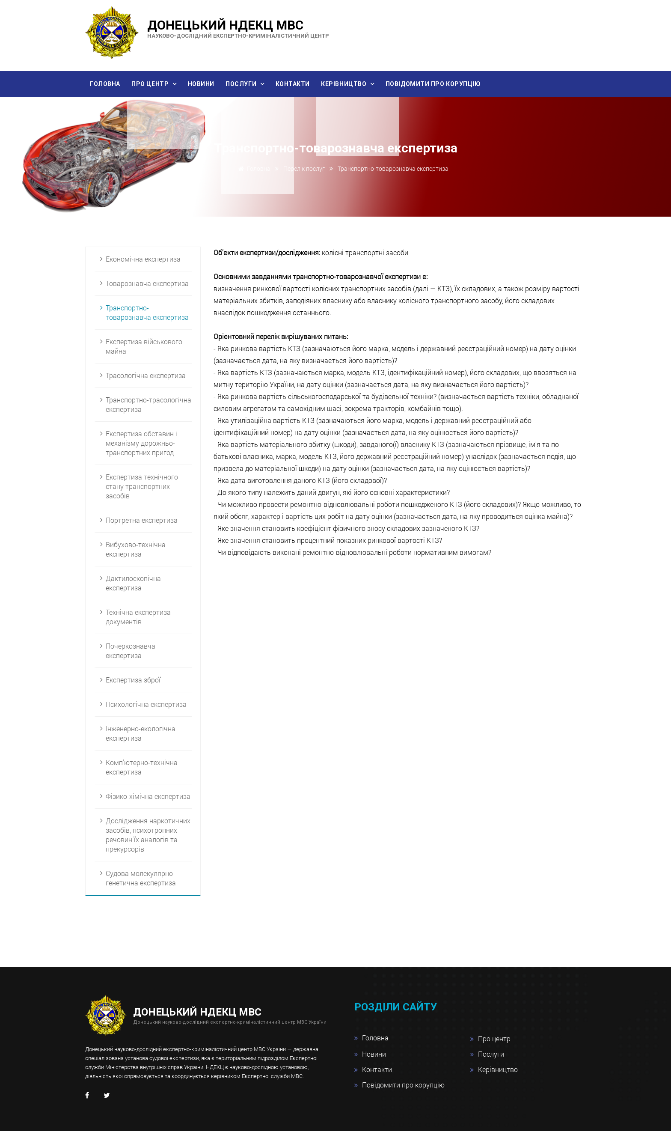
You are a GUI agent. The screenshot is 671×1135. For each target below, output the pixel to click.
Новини (213, 84)
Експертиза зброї (133, 683)
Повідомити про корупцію (466, 84)
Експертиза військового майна (144, 350)
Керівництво (372, 84)
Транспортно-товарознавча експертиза (147, 316)
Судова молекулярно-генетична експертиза (141, 882)
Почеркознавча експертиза (130, 655)
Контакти (315, 84)
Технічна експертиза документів (138, 621)
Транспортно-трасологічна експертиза (148, 408)
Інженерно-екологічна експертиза (140, 737)
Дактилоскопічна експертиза (133, 587)
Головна (107, 84)
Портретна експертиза (142, 524)
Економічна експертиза (143, 263)
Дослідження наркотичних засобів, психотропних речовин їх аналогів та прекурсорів (148, 839)
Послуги (259, 84)
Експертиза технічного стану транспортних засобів (142, 490)
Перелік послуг (304, 173)
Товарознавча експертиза (147, 287)
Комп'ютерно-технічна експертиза (142, 771)
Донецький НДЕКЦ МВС (238, 28)
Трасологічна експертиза (146, 379)
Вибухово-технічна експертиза (136, 553)
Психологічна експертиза (146, 708)
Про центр (158, 84)
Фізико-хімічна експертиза (148, 800)
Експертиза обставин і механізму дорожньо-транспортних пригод (141, 447)
